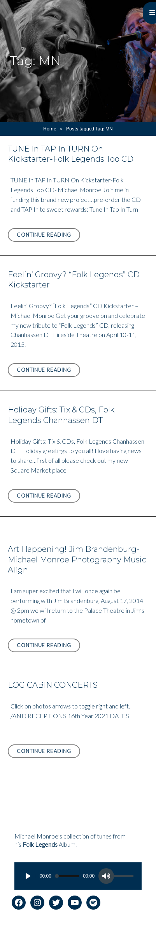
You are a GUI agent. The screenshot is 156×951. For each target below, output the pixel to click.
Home (49, 129)
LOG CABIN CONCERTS (53, 685)
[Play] (28, 876)
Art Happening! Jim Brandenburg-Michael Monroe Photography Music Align (77, 559)
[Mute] (106, 876)
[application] (78, 876)
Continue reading (48, 236)
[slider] (67, 876)
